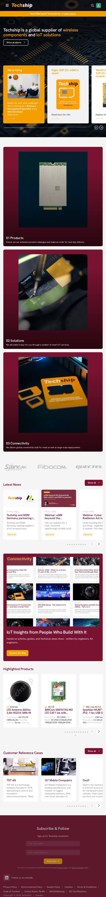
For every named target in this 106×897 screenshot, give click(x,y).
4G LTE (51, 707)
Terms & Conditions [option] (87, 887)
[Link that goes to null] (23, 94)
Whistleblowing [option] (56, 891)
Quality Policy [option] (53, 887)
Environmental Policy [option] (31, 887)
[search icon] (92, 5)
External (14, 707)
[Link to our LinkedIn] (7, 877)
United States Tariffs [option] (34, 891)
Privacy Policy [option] (10, 887)
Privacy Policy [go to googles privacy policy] (62, 868)
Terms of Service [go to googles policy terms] (77, 868)
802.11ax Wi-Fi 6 (93, 707)
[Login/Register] (98, 5)
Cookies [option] (69, 887)
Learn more (70, 13)
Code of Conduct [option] (11, 891)
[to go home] (22, 5)
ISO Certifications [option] (77, 891)
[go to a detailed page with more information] (20, 515)
